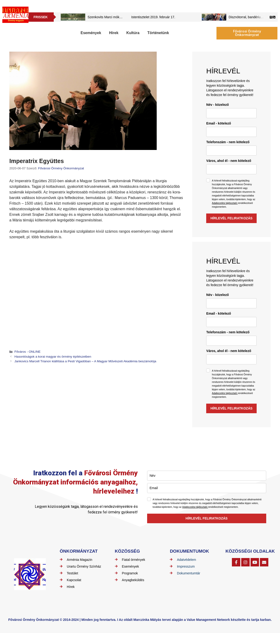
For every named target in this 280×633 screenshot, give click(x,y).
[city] (231, 169)
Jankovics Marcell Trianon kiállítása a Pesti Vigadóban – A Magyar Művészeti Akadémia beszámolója (85, 361)
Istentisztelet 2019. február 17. (153, 17)
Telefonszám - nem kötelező (227, 142)
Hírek (113, 33)
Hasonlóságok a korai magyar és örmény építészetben (52, 356)
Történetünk (158, 33)
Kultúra (132, 33)
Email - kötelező (218, 123)
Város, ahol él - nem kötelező (228, 161)
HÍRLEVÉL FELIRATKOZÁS (231, 218)
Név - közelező (217, 105)
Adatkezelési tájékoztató (225, 203)
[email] (231, 132)
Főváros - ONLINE (27, 351)
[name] (231, 113)
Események (91, 33)
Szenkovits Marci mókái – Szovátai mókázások (122, 17)
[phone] (231, 151)
